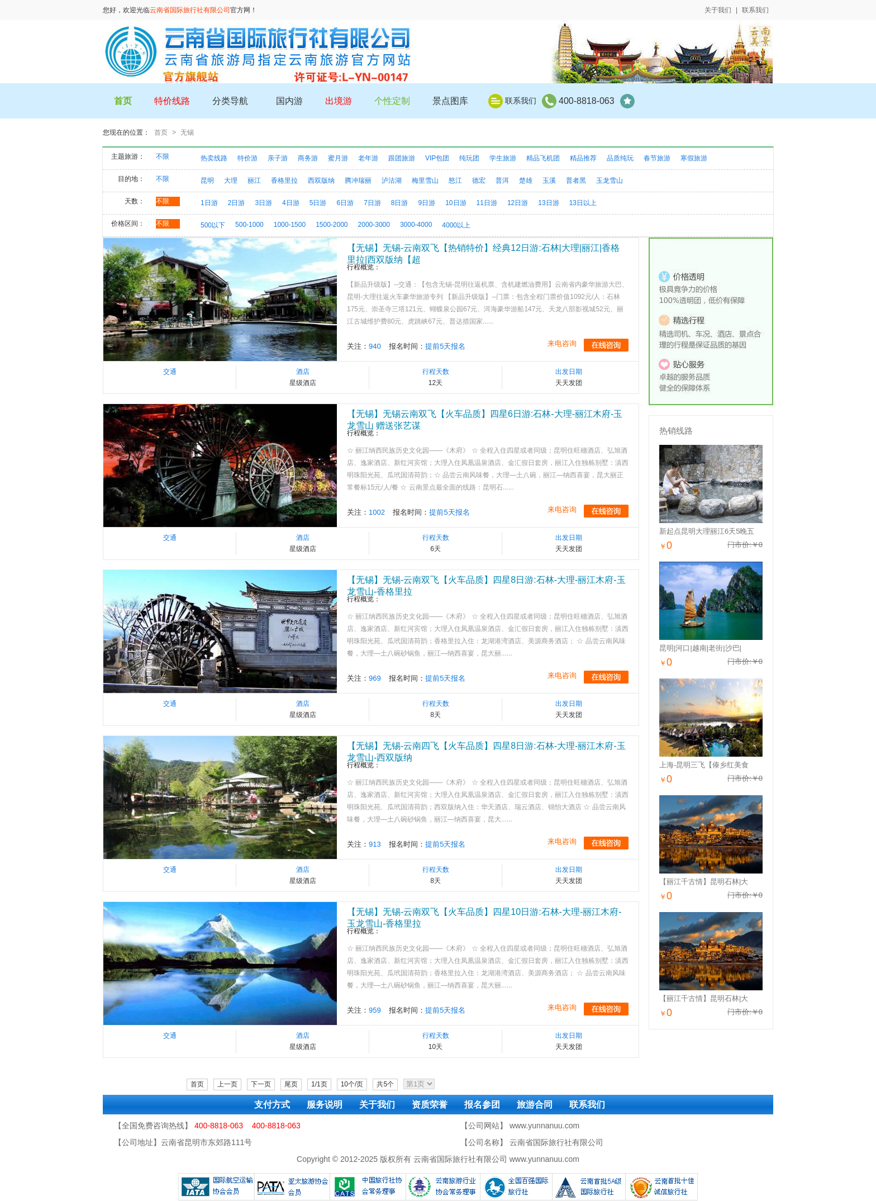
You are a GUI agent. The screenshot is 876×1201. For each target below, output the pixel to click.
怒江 (455, 180)
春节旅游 (657, 158)
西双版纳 (321, 180)
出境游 (338, 101)
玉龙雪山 (609, 180)
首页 (161, 132)
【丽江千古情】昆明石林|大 (703, 881)
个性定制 (392, 101)
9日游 (427, 203)
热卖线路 (214, 158)
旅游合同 (535, 1104)
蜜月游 (338, 158)
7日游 (372, 203)
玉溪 (549, 180)
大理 (230, 180)
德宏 (478, 180)
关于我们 (717, 10)
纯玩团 (469, 158)
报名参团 (482, 1104)
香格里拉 (284, 180)
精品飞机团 (543, 158)
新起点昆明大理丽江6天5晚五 (706, 531)
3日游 (263, 203)
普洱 (502, 180)
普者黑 (576, 180)
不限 (162, 156)
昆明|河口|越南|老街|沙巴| (700, 648)
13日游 (548, 203)
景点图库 (450, 101)
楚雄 (525, 180)
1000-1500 (290, 225)
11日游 (487, 203)
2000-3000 (374, 225)
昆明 (207, 180)
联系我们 (755, 10)
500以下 (213, 225)
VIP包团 (437, 158)
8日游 (399, 203)
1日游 (209, 203)
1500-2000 (331, 225)
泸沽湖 (392, 180)
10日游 (455, 203)
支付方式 (272, 1104)
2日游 (236, 203)
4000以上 (456, 225)
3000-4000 (416, 225)
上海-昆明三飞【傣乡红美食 (704, 765)
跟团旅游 (401, 158)
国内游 (289, 101)
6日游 (345, 203)
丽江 (254, 180)
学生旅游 (502, 158)
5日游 (318, 203)
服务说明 (324, 1104)
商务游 (308, 158)
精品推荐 (583, 158)
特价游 (247, 158)
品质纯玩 (620, 158)
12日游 (517, 203)
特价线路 (172, 101)
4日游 (290, 203)
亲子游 (278, 158)
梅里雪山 (425, 180)
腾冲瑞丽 (358, 180)
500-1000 (249, 225)
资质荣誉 (429, 1104)
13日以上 (583, 203)
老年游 (368, 158)
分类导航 (230, 101)
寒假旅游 (693, 158)
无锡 (187, 132)
